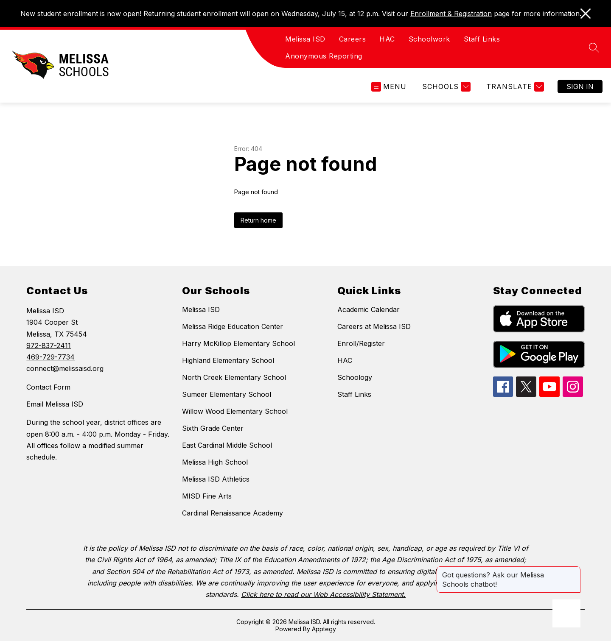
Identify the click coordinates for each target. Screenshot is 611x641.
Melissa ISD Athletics (215, 479)
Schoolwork (429, 39)
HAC (387, 39)
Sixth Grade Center (213, 428)
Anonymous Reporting (323, 56)
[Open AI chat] (566, 613)
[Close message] (573, 570)
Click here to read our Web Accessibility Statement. (323, 594)
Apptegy (324, 629)
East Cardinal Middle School (227, 445)
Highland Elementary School (228, 360)
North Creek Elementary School (234, 377)
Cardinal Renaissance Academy (232, 513)
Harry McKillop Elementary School (238, 343)
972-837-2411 (48, 345)
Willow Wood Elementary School (235, 411)
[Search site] (594, 47)
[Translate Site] (514, 86)
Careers (352, 39)
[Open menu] (388, 86)
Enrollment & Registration (451, 13)
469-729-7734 (50, 357)
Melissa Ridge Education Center (232, 326)
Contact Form (48, 387)
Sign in (580, 86)
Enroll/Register (361, 343)
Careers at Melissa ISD (374, 326)
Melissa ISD (305, 39)
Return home (258, 220)
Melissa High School (215, 462)
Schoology (354, 377)
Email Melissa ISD (54, 404)
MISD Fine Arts (207, 496)
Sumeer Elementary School (226, 394)
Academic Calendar (368, 309)
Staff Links (482, 39)
